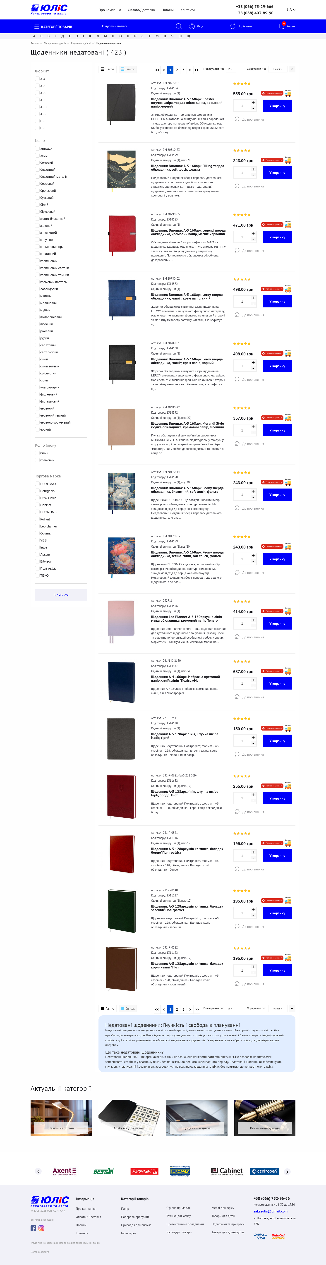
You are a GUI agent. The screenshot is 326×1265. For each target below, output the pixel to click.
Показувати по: (214, 68)
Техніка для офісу (178, 1214)
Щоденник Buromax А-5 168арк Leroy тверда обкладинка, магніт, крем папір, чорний (187, 361)
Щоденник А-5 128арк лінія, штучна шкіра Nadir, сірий (184, 736)
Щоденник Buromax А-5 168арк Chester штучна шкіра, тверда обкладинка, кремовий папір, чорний (187, 102)
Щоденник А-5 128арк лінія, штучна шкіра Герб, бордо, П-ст (184, 793)
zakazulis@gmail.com (271, 1209)
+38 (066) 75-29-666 (254, 7)
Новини (168, 10)
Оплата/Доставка (141, 10)
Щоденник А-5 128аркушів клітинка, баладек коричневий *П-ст (187, 965)
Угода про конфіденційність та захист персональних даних (65, 1241)
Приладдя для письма (136, 1223)
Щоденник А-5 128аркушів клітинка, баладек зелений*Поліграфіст (187, 908)
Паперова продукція (55, 43)
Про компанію (109, 10)
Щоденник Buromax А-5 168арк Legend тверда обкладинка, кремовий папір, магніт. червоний (188, 232)
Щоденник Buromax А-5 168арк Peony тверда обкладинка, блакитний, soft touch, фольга (187, 490)
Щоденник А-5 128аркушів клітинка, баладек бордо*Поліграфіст (187, 850)
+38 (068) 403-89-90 (254, 13)
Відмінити (61, 595)
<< (157, 69)
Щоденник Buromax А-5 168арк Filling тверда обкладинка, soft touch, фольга (187, 167)
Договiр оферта (40, 1250)
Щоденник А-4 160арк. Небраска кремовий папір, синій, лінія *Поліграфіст (185, 678)
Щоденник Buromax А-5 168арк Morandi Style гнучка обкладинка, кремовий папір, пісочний (187, 425)
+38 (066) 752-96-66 (274, 1196)
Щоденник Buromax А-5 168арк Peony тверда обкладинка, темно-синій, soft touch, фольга (187, 554)
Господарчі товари (179, 1230)
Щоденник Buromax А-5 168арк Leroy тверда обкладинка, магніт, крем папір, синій (187, 296)
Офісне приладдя (178, 1205)
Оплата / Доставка (88, 1214)
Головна (35, 43)
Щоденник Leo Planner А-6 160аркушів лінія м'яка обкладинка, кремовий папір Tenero (186, 618)
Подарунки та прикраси (228, 1222)
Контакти (187, 10)
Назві (278, 69)
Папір (125, 1206)
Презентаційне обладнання (185, 1222)
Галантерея (128, 1231)
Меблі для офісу (223, 1205)
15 (230, 69)
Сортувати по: (256, 68)
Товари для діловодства (228, 1230)
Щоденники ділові (81, 43)
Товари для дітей (223, 1214)
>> (197, 69)
